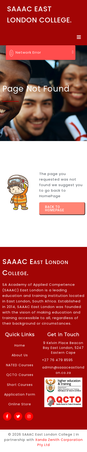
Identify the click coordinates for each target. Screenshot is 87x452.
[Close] (73, 52)
